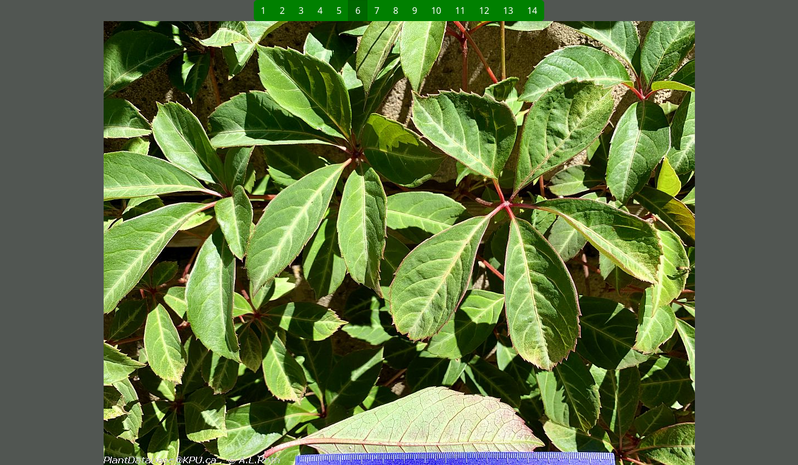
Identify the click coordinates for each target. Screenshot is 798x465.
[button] (219, 243)
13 (508, 10)
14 (532, 10)
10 (436, 10)
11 (460, 10)
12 (484, 10)
